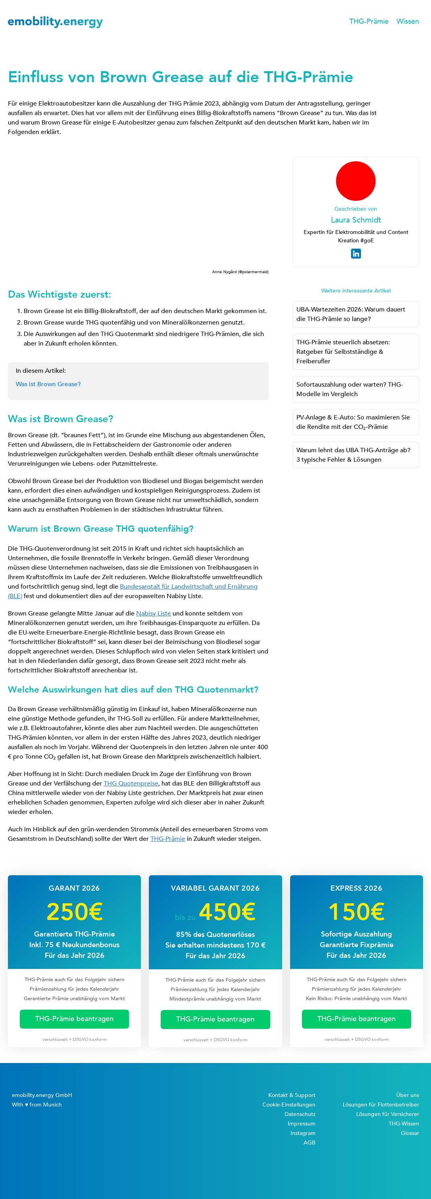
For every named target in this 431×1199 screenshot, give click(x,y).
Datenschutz (300, 1114)
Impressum (301, 1123)
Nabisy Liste (153, 613)
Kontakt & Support (291, 1095)
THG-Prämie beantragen (74, 1019)
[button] (369, 22)
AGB (309, 1142)
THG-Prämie (167, 839)
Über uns (407, 1095)
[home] (55, 22)
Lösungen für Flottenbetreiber (381, 1104)
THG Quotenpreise (131, 783)
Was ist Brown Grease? (48, 384)
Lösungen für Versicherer (387, 1114)
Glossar (410, 1133)
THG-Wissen (404, 1123)
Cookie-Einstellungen (288, 1104)
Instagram (302, 1133)
